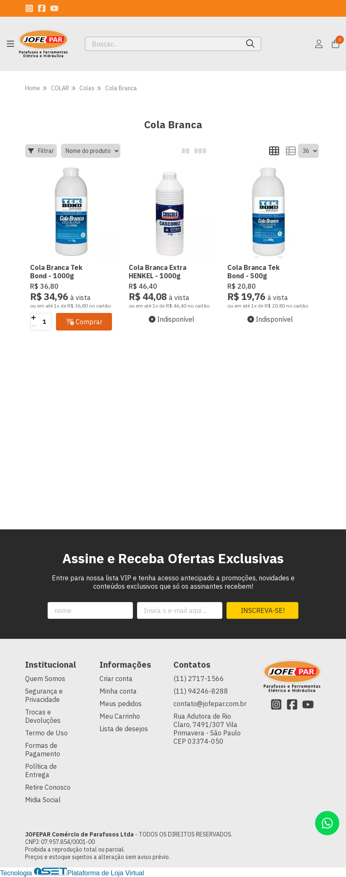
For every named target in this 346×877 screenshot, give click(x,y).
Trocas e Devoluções (43, 716)
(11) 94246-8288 (200, 691)
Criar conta (115, 678)
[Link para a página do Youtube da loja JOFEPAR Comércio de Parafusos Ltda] (54, 8)
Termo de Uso (46, 733)
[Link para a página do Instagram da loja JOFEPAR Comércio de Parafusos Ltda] (29, 8)
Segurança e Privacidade (44, 695)
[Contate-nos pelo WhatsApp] (327, 823)
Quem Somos (45, 678)
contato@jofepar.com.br (210, 703)
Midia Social (43, 800)
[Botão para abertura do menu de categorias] (10, 44)
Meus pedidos (120, 703)
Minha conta (118, 691)
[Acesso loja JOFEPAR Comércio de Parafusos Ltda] (319, 44)
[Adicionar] (34, 317)
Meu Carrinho (119, 716)
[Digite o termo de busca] (162, 44)
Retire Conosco (48, 787)
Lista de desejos (123, 728)
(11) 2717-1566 (198, 678)
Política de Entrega (41, 770)
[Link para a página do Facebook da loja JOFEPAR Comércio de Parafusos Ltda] (42, 8)
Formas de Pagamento (42, 749)
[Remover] (34, 326)
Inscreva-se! (263, 610)
